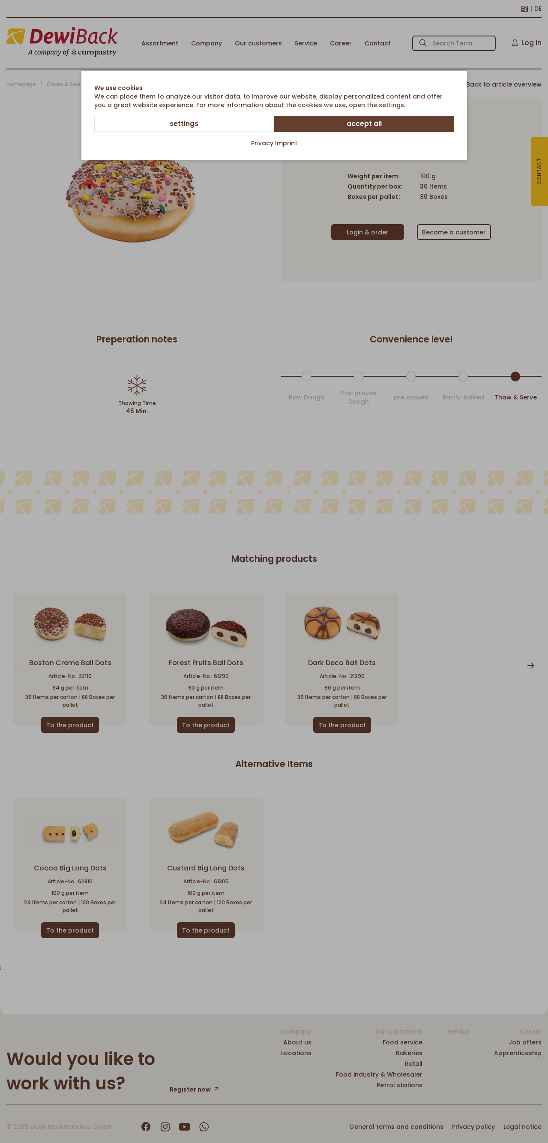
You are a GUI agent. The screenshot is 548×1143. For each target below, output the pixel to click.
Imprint (286, 143)
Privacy (262, 143)
